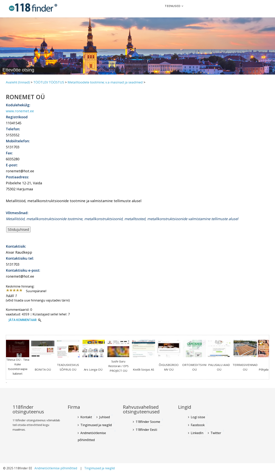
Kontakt (86, 417)
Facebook (198, 425)
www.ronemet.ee (20, 111)
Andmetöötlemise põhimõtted (92, 436)
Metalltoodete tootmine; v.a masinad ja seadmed (105, 82)
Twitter (216, 433)
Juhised (104, 417)
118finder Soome (148, 422)
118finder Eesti (146, 430)
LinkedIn (197, 433)
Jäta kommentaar (23, 320)
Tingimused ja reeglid (96, 425)
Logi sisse (198, 417)
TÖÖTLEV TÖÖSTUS (48, 82)
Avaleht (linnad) (18, 82)
